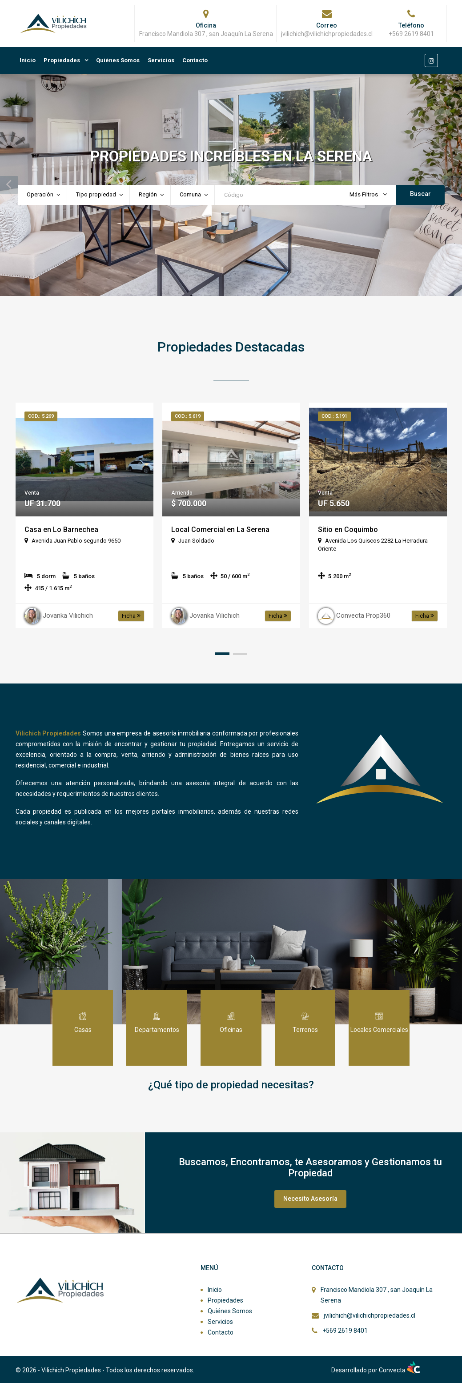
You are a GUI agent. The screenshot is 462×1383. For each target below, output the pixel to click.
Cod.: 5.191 (334, 416)
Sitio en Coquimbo (348, 529)
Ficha (131, 615)
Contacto (195, 60)
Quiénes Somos (118, 60)
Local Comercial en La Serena (220, 529)
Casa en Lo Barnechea (61, 529)
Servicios (161, 60)
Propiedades (62, 60)
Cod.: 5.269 (41, 416)
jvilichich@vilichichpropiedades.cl (369, 1315)
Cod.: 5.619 (188, 416)
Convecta (399, 1370)
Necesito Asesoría (310, 1198)
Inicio (28, 60)
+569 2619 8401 (345, 1330)
